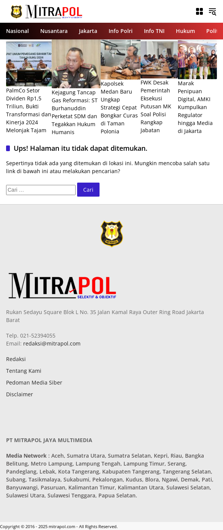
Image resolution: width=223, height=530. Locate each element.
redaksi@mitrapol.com (51, 343)
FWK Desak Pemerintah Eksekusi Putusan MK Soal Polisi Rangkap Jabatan (156, 106)
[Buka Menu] (199, 11)
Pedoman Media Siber (34, 382)
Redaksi (16, 359)
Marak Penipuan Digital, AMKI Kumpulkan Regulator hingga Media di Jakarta (195, 107)
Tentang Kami (23, 370)
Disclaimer (19, 394)
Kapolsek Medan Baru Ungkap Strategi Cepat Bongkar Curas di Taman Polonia (119, 107)
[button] (212, 11)
